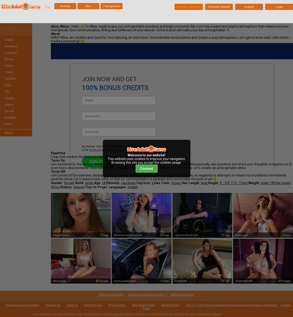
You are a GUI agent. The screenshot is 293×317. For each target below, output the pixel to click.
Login (279, 7)
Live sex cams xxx (188, 7)
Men (88, 6)
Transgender (111, 6)
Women (65, 6)
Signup (249, 7)
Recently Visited (219, 7)
